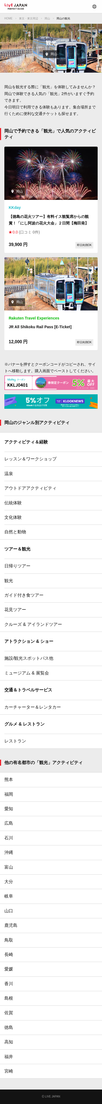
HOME (8, 18)
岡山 (47, 18)
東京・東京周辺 (28, 18)
